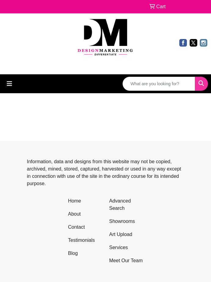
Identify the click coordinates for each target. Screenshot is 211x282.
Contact (76, 227)
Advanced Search (120, 204)
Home (74, 200)
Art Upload (120, 234)
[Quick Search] (159, 84)
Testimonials (81, 240)
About (74, 214)
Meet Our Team (126, 260)
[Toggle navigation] (9, 83)
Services (118, 247)
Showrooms (122, 221)
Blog (73, 253)
